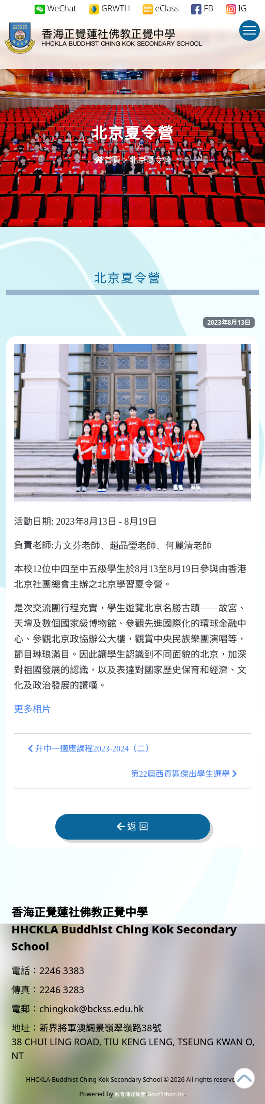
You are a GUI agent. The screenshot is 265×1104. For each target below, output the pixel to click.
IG (236, 8)
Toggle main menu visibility (251, 35)
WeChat (55, 8)
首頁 (107, 159)
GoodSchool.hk (165, 1094)
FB (202, 8)
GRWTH (109, 8)
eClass (161, 8)
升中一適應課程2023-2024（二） (90, 748)
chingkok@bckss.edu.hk (91, 1008)
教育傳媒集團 (130, 1094)
